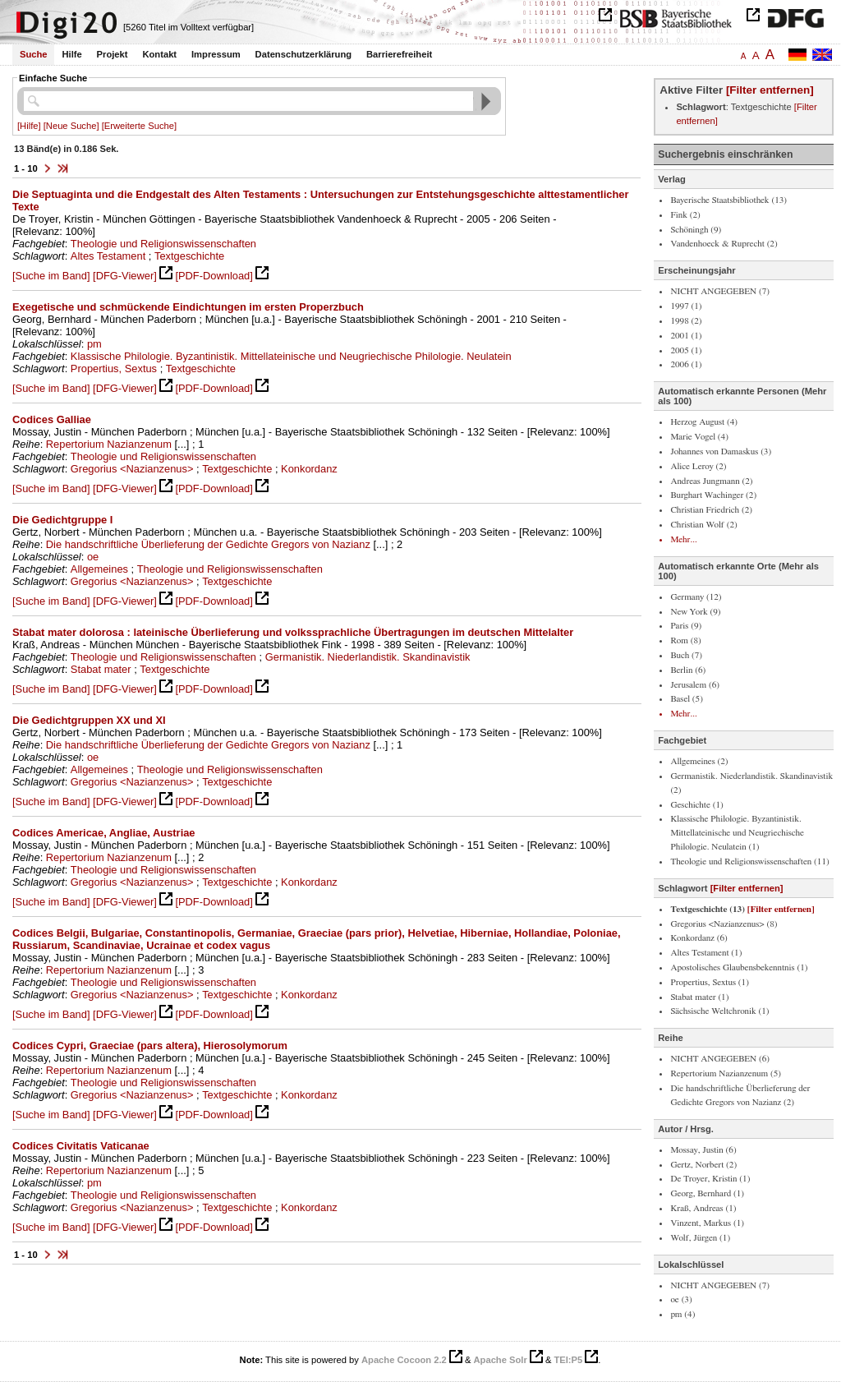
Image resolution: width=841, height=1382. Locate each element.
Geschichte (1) (696, 804)
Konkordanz (309, 469)
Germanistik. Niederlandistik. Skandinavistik (368, 657)
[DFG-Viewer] (125, 275)
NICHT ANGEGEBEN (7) (720, 291)
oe (93, 556)
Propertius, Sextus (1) (709, 982)
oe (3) (681, 1299)
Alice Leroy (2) (698, 466)
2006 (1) (685, 364)
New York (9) (695, 611)
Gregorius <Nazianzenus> (132, 469)
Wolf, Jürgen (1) (700, 1237)
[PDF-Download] (213, 275)
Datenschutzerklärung (303, 54)
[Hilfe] (29, 126)
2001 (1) (685, 335)
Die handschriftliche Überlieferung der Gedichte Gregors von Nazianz (208, 544)
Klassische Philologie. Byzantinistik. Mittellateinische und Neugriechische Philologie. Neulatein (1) (737, 832)
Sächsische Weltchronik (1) (719, 1011)
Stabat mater (101, 669)
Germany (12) (695, 596)
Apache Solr (500, 1360)
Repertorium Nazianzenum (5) (725, 1073)
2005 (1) (685, 350)
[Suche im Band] (51, 275)
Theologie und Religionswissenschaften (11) (749, 861)
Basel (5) (686, 698)
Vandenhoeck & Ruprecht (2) (723, 243)
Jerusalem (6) (694, 684)
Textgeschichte (189, 256)
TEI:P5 (568, 1360)
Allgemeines (99, 569)
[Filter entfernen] (770, 90)
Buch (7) (686, 655)
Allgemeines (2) (699, 761)
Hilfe (71, 54)
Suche (34, 54)
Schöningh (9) (695, 229)
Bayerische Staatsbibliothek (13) (728, 200)
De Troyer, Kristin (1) (710, 1178)
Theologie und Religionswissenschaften (163, 243)
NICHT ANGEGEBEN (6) (720, 1058)
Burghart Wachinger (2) (713, 495)
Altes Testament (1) (706, 952)
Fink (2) (685, 214)
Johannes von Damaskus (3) (720, 451)
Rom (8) (685, 640)
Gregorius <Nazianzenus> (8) (723, 923)
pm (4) (682, 1314)
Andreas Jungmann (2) (711, 481)
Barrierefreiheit (399, 54)
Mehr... (683, 539)
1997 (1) (685, 306)
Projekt (112, 54)
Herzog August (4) (704, 421)
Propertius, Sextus (114, 368)
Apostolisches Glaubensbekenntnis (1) (738, 967)
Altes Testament (108, 256)
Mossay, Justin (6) (703, 1149)
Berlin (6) (687, 670)
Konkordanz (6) (698, 937)
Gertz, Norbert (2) (703, 1164)
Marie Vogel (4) (699, 436)
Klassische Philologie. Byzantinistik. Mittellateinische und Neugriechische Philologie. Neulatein (291, 356)
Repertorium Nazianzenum (109, 444)
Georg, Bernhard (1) (707, 1193)
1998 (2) (685, 320)
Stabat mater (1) (699, 997)
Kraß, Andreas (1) (703, 1208)
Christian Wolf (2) (703, 524)
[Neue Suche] (71, 126)
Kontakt (159, 54)
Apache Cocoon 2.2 (404, 1360)
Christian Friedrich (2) (711, 509)
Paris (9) (685, 625)
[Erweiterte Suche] (139, 126)
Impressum (216, 54)
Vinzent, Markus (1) (707, 1223)
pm (94, 344)
